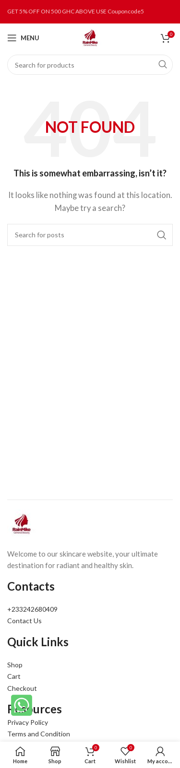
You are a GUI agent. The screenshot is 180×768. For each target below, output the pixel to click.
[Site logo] (90, 37)
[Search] (90, 65)
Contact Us (24, 621)
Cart (14, 676)
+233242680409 (32, 609)
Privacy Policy (27, 722)
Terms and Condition (38, 734)
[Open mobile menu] (23, 37)
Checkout (22, 688)
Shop (15, 665)
